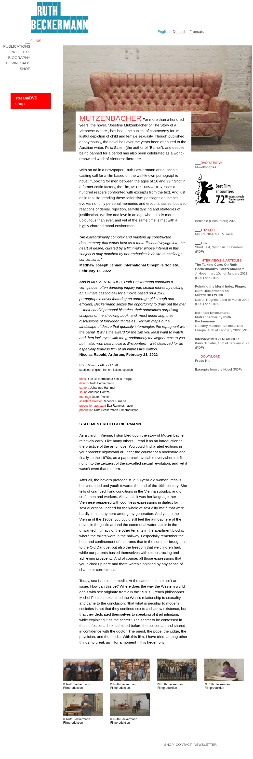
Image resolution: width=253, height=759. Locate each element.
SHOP (25, 69)
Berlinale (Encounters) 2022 (216, 221)
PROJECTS (20, 52)
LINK (215, 278)
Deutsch (179, 31)
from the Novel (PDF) (218, 369)
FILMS (35, 41)
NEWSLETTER (205, 744)
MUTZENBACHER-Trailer (214, 234)
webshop (205, 167)
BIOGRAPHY (19, 57)
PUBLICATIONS (16, 46)
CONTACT (184, 744)
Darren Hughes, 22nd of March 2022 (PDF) (222, 295)
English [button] (164, 31)
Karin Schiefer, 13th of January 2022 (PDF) (222, 343)
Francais (196, 31)
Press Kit (202, 360)
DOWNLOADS (18, 63)
